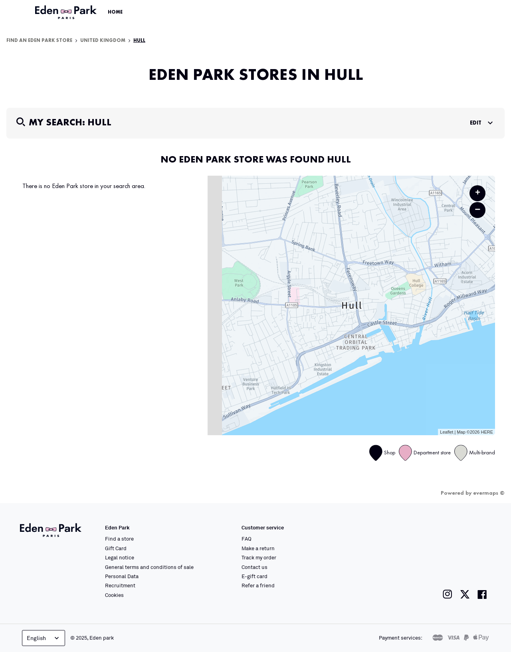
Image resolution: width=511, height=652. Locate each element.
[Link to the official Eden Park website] (66, 12)
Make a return (258, 548)
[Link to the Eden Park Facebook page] (482, 594)
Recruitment (120, 585)
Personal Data (122, 576)
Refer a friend (258, 585)
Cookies (114, 595)
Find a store (119, 538)
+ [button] (477, 193)
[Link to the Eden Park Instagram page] (447, 594)
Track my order (259, 557)
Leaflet (446, 432)
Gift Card (116, 548)
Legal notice (119, 557)
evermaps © (489, 493)
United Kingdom (102, 40)
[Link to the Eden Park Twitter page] (464, 594)
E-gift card (254, 576)
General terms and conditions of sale (149, 567)
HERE (487, 432)
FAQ (247, 538)
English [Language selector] (44, 638)
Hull (139, 40)
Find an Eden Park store (39, 40)
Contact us (254, 567)
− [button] (477, 209)
